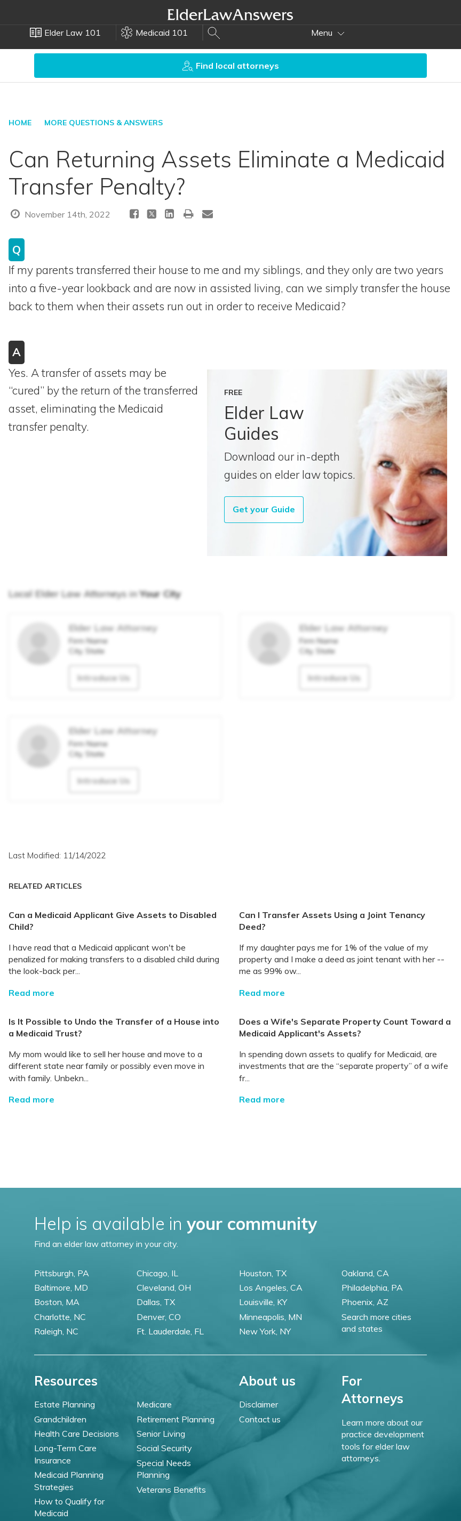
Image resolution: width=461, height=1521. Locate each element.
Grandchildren (60, 1419)
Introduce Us (103, 677)
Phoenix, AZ (364, 1302)
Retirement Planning (175, 1419)
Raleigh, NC (56, 1331)
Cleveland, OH (164, 1287)
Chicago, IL (157, 1273)
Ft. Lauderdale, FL (170, 1331)
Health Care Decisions (76, 1433)
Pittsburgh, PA (61, 1273)
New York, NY (265, 1331)
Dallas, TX (156, 1302)
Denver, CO (159, 1316)
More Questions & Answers (103, 122)
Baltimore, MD (61, 1287)
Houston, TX (263, 1273)
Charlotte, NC (60, 1316)
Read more (31, 992)
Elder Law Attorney (113, 628)
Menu (328, 32)
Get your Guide (264, 509)
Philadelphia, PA (372, 1287)
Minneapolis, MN (270, 1316)
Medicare (154, 1404)
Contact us (260, 1419)
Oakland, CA (365, 1273)
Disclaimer (258, 1404)
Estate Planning (64, 1404)
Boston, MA (57, 1302)
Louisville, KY (263, 1302)
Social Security (164, 1448)
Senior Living (161, 1433)
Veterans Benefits (171, 1489)
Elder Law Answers (230, 14)
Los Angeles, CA (271, 1287)
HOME (20, 122)
